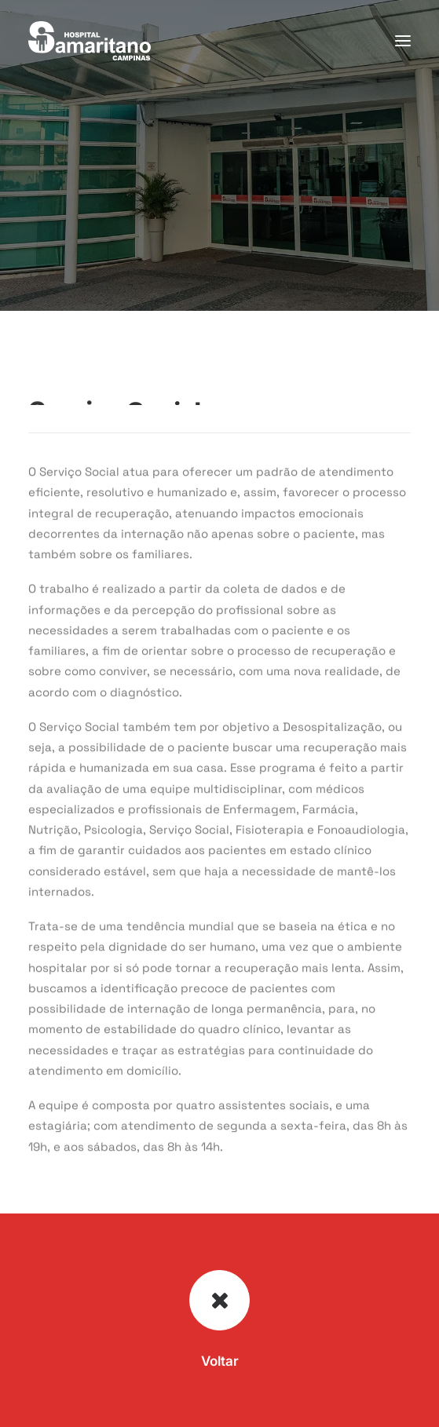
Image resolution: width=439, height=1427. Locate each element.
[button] (403, 41)
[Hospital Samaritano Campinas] (89, 40)
